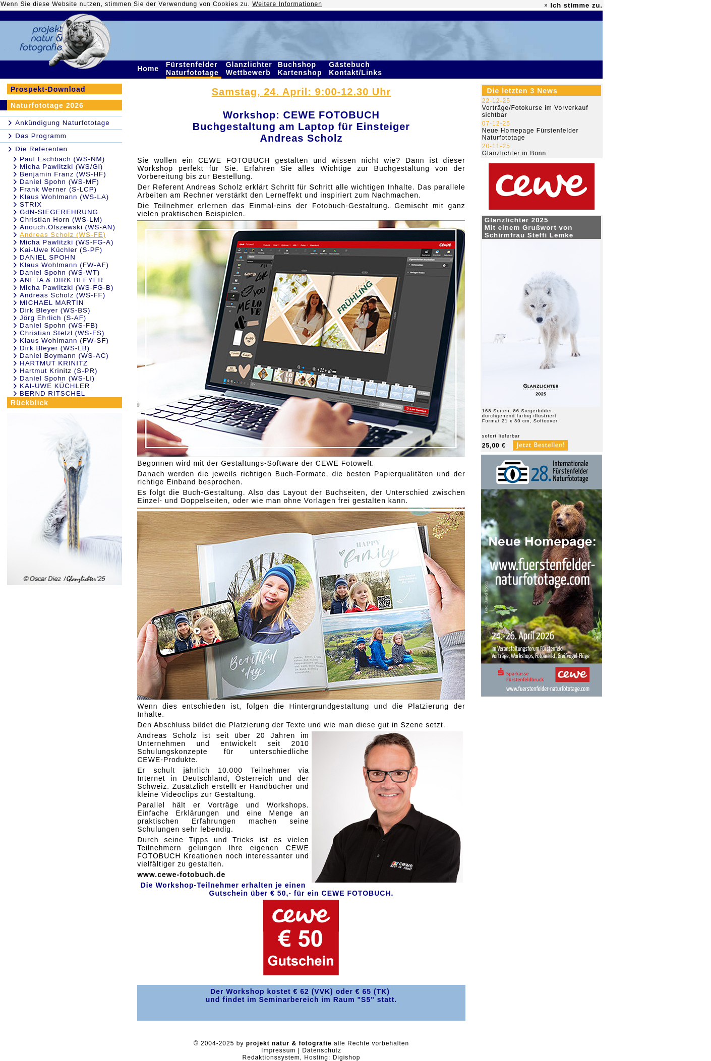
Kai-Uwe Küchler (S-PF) (61, 250)
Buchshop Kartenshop (301, 68)
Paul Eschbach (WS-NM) (62, 159)
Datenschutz (321, 1050)
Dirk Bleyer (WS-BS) (55, 310)
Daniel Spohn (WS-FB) (59, 325)
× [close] (546, 5)
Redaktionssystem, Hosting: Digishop (302, 1057)
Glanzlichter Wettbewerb (249, 68)
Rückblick (29, 403)
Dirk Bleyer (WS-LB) (55, 348)
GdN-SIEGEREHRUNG (59, 212)
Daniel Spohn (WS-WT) (60, 272)
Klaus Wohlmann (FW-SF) (64, 340)
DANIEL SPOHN (48, 257)
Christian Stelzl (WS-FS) (62, 333)
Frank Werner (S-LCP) (58, 189)
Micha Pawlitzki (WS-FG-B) (66, 287)
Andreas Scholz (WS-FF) (62, 295)
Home (149, 69)
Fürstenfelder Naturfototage (193, 68)
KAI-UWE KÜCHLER (55, 386)
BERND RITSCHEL (52, 393)
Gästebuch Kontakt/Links (356, 68)
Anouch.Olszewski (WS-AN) (67, 227)
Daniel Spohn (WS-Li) (57, 378)
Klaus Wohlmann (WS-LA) (64, 197)
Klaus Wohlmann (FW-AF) (64, 265)
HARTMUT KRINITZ (54, 363)
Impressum (278, 1050)
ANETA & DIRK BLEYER (61, 280)
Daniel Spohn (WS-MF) (59, 181)
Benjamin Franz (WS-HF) (63, 174)
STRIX (31, 204)
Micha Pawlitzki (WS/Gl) (61, 166)
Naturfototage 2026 (47, 105)
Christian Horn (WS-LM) (61, 219)
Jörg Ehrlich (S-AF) (53, 318)
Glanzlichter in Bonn (514, 153)
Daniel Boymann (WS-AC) (64, 355)
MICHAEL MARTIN (52, 302)
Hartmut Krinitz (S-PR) (59, 371)
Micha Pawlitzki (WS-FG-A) (66, 242)
